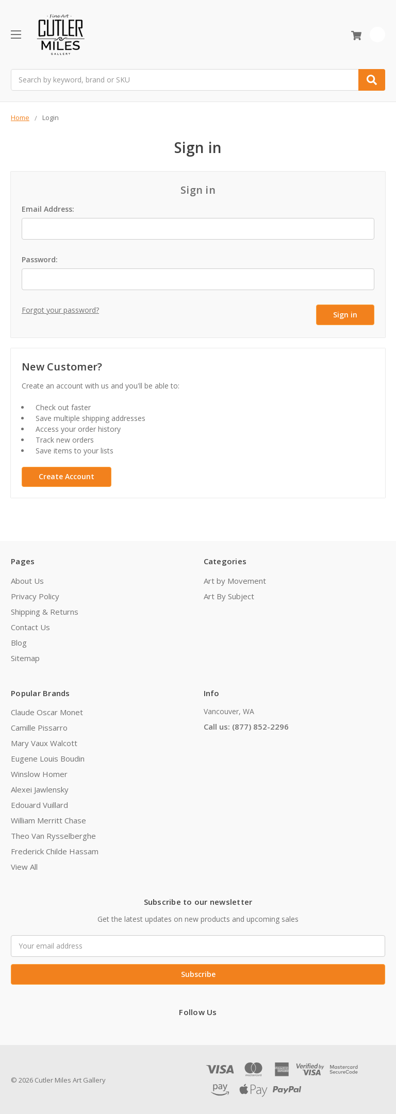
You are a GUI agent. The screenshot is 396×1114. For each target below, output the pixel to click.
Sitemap (25, 657)
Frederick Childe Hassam (54, 850)
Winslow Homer (39, 773)
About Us (27, 580)
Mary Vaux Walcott (44, 742)
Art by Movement (235, 580)
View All (24, 865)
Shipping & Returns (44, 610)
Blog (19, 641)
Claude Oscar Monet (47, 711)
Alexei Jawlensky (40, 788)
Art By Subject (229, 595)
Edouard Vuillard (39, 804)
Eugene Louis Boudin (48, 757)
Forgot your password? (60, 310)
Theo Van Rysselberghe (53, 835)
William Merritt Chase (48, 819)
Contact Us (30, 626)
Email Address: (48, 209)
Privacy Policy (35, 595)
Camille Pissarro (39, 726)
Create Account (66, 475)
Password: (40, 259)
